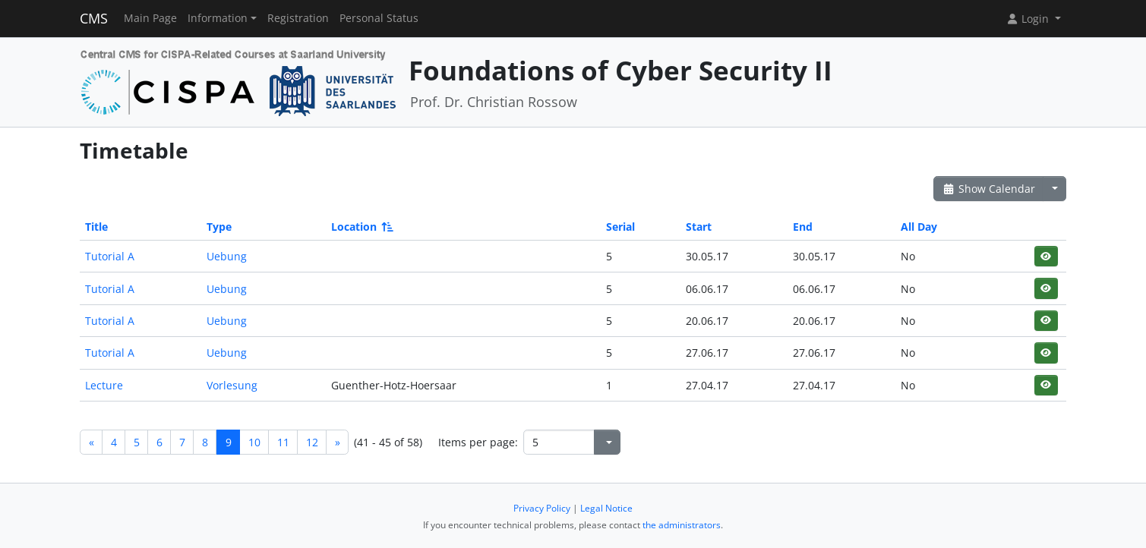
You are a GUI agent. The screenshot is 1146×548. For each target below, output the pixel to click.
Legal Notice (606, 508)
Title (96, 226)
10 (254, 442)
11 (283, 442)
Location (361, 227)
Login (1029, 18)
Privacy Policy (541, 508)
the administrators (681, 524)
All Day (919, 226)
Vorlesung (232, 385)
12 (312, 442)
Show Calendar (988, 188)
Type (219, 226)
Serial (620, 226)
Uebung (227, 256)
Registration (298, 18)
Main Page (150, 18)
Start (699, 226)
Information (218, 18)
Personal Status (378, 18)
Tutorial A (109, 256)
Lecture (104, 385)
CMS (94, 18)
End (803, 226)
